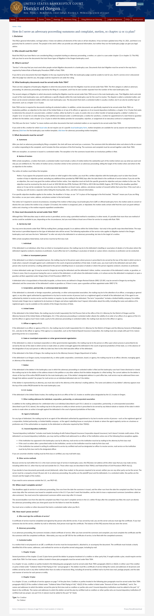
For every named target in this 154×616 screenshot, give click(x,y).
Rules (48, 19)
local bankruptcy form (79, 128)
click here (23, 130)
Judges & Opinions (115, 19)
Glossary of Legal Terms (35, 609)
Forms (41, 19)
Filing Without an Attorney (91, 19)
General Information (27, 19)
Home (12, 19)
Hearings (56, 19)
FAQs (128, 19)
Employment (138, 19)
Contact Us (59, 609)
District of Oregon (42, 8)
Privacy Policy (128, 609)
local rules (43, 128)
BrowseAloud (138, 609)
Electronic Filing (70, 19)
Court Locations (50, 609)
